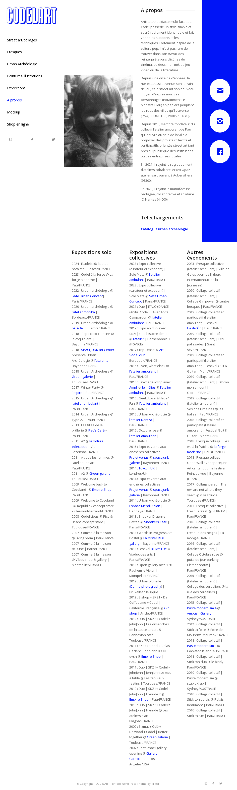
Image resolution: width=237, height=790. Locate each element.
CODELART (102, 783)
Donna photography (145, 586)
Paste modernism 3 (201, 645)
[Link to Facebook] (32, 139)
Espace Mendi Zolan (144, 506)
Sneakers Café (155, 522)
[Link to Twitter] (53, 139)
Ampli (133, 387)
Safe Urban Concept (87, 296)
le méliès (149, 387)
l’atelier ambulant (85, 403)
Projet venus (139, 457)
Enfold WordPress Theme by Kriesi (135, 783)
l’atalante (101, 360)
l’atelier (138, 339)
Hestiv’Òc (194, 328)
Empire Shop (101, 489)
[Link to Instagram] (10, 139)
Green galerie (82, 376)
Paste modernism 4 (201, 608)
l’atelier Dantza (140, 419)
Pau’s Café (96, 430)
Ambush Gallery (199, 613)
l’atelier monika (83, 312)
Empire (77, 392)
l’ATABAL (78, 328)
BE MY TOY (158, 548)
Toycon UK (147, 468)
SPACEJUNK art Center (97, 349)
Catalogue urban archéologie (164, 229)
